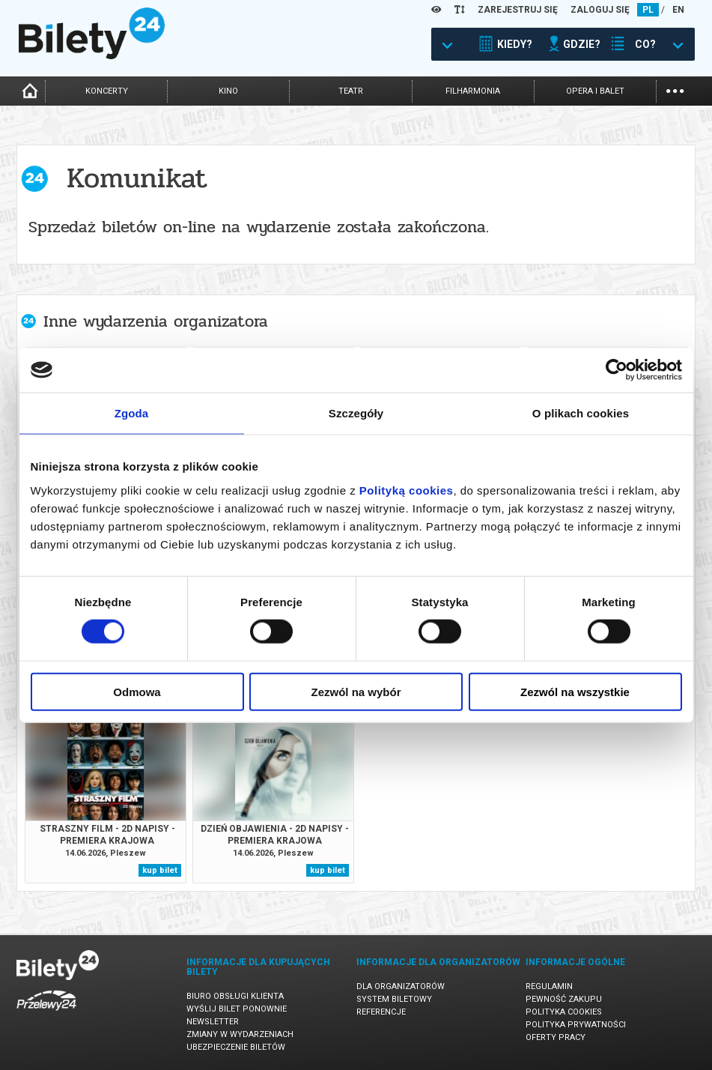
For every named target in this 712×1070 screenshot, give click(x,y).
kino (228, 91)
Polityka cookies (564, 1012)
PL (648, 9)
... (675, 89)
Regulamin (549, 986)
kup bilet (159, 870)
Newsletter (212, 1022)
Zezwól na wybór (356, 691)
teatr (350, 91)
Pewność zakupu (564, 999)
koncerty (106, 91)
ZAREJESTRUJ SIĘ (518, 9)
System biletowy (394, 999)
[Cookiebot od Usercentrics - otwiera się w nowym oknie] (616, 370)
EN (678, 9)
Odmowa (136, 691)
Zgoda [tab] (132, 413)
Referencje (381, 1012)
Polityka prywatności (576, 1025)
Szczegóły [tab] (356, 413)
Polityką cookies (406, 489)
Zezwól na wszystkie (575, 691)
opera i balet (595, 91)
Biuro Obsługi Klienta (235, 996)
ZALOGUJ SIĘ (600, 9)
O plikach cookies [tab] (580, 413)
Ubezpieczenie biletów (235, 1047)
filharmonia (472, 91)
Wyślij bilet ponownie (236, 1009)
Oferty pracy (555, 1037)
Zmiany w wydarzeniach (239, 1034)
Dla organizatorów (400, 986)
